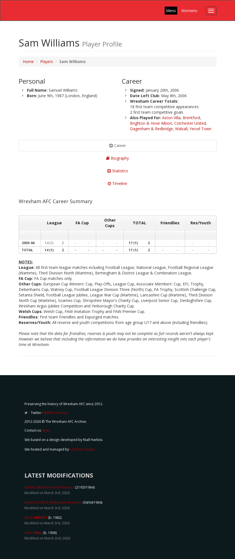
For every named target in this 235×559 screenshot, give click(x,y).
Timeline (117, 183)
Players (46, 61)
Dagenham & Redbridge (151, 128)
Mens (171, 10)
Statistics (117, 170)
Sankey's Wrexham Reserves (49, 487)
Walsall (181, 128)
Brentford (191, 117)
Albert (33, 532)
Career (117, 145)
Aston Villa (171, 117)
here (45, 430)
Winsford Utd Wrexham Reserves (53, 502)
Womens (189, 10)
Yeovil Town (200, 128)
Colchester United (190, 123)
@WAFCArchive (56, 412)
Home (28, 61)
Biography (117, 158)
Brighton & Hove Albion (151, 123)
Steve (35, 517)
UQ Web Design (82, 449)
